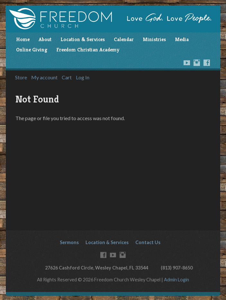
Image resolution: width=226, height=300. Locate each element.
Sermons (69, 242)
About (45, 39)
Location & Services (82, 39)
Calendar (124, 39)
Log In (82, 77)
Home (23, 39)
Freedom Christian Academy (87, 49)
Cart (67, 77)
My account (44, 77)
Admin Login (176, 279)
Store (21, 77)
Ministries (154, 39)
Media (182, 39)
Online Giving (31, 49)
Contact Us (147, 242)
